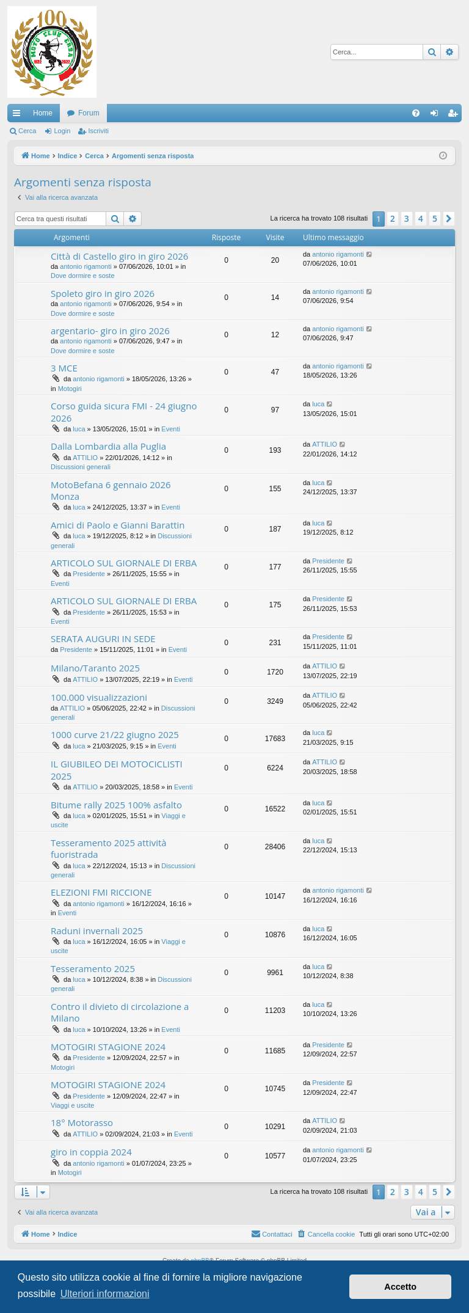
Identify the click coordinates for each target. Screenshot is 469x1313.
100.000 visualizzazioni (99, 697)
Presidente (89, 573)
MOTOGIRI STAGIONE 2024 (108, 1047)
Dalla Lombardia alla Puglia (108, 446)
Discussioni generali (81, 466)
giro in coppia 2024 (91, 1152)
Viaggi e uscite (72, 1105)
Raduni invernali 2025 (97, 930)
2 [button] (392, 218)
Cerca (27, 130)
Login (62, 130)
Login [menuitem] (437, 115)
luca (79, 429)
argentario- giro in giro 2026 (110, 330)
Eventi (170, 429)
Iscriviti (98, 130)
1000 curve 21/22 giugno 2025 (115, 734)
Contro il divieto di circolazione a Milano (120, 1012)
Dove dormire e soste (83, 275)
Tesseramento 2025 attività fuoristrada (109, 848)
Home (43, 113)
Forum (89, 113)
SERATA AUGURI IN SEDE (103, 638)
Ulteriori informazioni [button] (105, 1294)
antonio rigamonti (85, 266)
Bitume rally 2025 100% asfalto (116, 805)
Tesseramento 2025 (93, 968)
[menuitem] (416, 113)
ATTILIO (85, 457)
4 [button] (420, 218)
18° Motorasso (82, 1122)
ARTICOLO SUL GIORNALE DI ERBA (124, 563)
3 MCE (64, 368)
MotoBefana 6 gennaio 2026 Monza (111, 490)
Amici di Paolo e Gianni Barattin (118, 525)
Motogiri (70, 388)
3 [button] (406, 218)
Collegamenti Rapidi (19, 115)
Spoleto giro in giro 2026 (103, 293)
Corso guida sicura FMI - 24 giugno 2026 (124, 411)
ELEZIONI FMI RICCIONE (101, 892)
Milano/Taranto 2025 (95, 668)
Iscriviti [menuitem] (455, 115)
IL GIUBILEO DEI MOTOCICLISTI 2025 (117, 769)
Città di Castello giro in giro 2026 (119, 256)
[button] (449, 218)
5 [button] (434, 218)
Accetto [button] (400, 1287)
